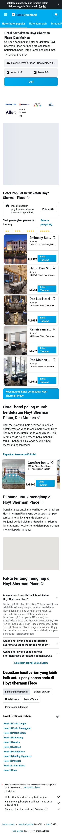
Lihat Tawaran (44, 258)
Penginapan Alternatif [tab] (16, 707)
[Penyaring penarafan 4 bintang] (30, 231)
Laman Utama (8, 824)
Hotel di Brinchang (13, 737)
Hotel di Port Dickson (15, 733)
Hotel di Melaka (12, 742)
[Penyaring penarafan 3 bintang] (18, 231)
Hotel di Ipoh (10, 770)
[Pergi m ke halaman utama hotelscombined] (24, 14)
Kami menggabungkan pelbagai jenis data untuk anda (32, 803)
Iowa (48, 824)
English (42, 6)
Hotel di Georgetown (14, 751)
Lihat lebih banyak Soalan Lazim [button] (31, 662)
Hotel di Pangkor (12, 761)
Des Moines (18, 831)
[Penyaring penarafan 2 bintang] (7, 231)
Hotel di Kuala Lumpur (15, 723)
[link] (31, 393)
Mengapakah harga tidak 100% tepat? (32, 809)
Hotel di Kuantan (12, 747)
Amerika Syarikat (25, 824)
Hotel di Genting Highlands (18, 756)
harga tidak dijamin (32, 787)
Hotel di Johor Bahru (14, 765)
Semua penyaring (46, 222)
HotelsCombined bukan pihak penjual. (32, 797)
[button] (58, 4)
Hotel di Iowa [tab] (12, 699)
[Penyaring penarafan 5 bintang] (45, 231)
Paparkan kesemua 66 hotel (19, 454)
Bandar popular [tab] (42, 691)
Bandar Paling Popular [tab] (16, 691)
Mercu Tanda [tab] (31, 699)
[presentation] (28, 197)
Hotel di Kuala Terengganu (17, 728)
